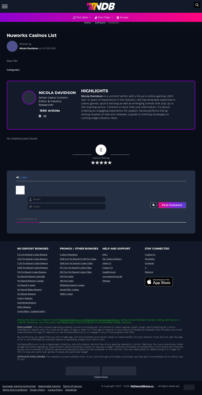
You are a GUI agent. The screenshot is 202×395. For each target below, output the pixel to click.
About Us (106, 263)
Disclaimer (71, 390)
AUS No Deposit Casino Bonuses (32, 259)
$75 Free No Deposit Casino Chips (76, 267)
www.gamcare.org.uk (112, 276)
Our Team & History (112, 259)
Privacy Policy (37, 390)
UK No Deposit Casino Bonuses (32, 272)
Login (21, 177)
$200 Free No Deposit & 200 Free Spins (78, 259)
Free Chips (105, 17)
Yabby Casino (66, 294)
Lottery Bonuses (25, 298)
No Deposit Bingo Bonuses (29, 289)
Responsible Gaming (49, 386)
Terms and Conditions (15, 390)
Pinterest (149, 272)
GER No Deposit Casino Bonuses (32, 267)
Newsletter (150, 259)
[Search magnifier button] (197, 5)
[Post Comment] (172, 205)
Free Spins (84, 17)
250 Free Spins (67, 276)
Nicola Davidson (28, 48)
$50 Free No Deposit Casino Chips (76, 272)
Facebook (149, 263)
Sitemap (106, 281)
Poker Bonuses (24, 307)
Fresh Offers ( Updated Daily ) (31, 311)
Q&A (105, 254)
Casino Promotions (69, 254)
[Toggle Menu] (5, 6)
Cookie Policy (55, 390)
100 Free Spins (67, 281)
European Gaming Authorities (19, 386)
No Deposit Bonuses (26, 294)
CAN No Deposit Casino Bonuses (32, 263)
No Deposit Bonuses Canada (30, 281)
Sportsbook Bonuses (26, 302)
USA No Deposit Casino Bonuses (32, 254)
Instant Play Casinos (69, 289)
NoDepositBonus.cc (70, 320)
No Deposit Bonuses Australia (31, 276)
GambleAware (109, 272)
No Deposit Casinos (26, 285)
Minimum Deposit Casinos (72, 285)
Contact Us (107, 267)
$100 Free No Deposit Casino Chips (76, 263)
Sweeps (124, 17)
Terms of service (72, 386)
